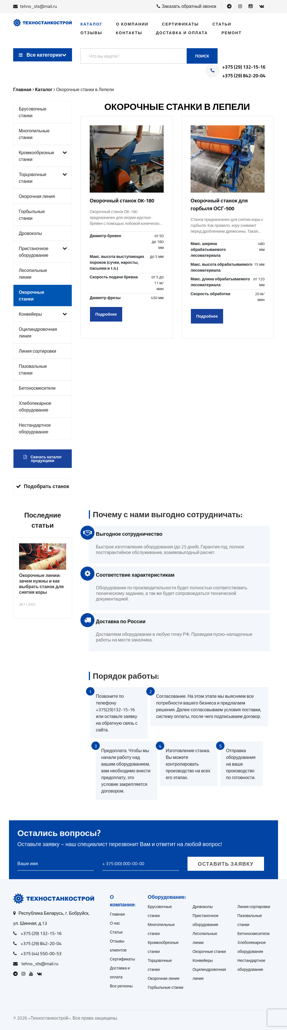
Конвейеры (43, 314)
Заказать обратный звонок (186, 6)
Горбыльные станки (32, 214)
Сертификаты (180, 24)
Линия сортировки (37, 351)
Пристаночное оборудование (43, 251)
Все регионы (121, 986)
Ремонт (231, 32)
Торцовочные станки (43, 177)
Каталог (91, 24)
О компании (132, 24)
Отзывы (91, 32)
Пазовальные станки (33, 369)
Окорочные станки (31, 295)
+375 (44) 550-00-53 (41, 953)
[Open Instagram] (240, 6)
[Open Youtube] (251, 6)
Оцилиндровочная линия (38, 332)
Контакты (129, 32)
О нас (115, 923)
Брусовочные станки (33, 112)
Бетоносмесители (37, 388)
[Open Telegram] (229, 6)
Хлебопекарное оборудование (35, 406)
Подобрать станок (42, 486)
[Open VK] (261, 6)
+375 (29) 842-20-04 (243, 76)
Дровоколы (30, 233)
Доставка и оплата (182, 32)
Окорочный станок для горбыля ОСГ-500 (219, 204)
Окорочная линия (37, 196)
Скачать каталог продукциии (43, 458)
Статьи (222, 24)
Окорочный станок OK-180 (122, 200)
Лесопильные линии (33, 273)
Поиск (202, 56)
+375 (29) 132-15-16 (243, 67)
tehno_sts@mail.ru (38, 6)
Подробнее (106, 314)
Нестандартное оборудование (35, 428)
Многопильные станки (34, 134)
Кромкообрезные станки (43, 155)
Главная (117, 914)
